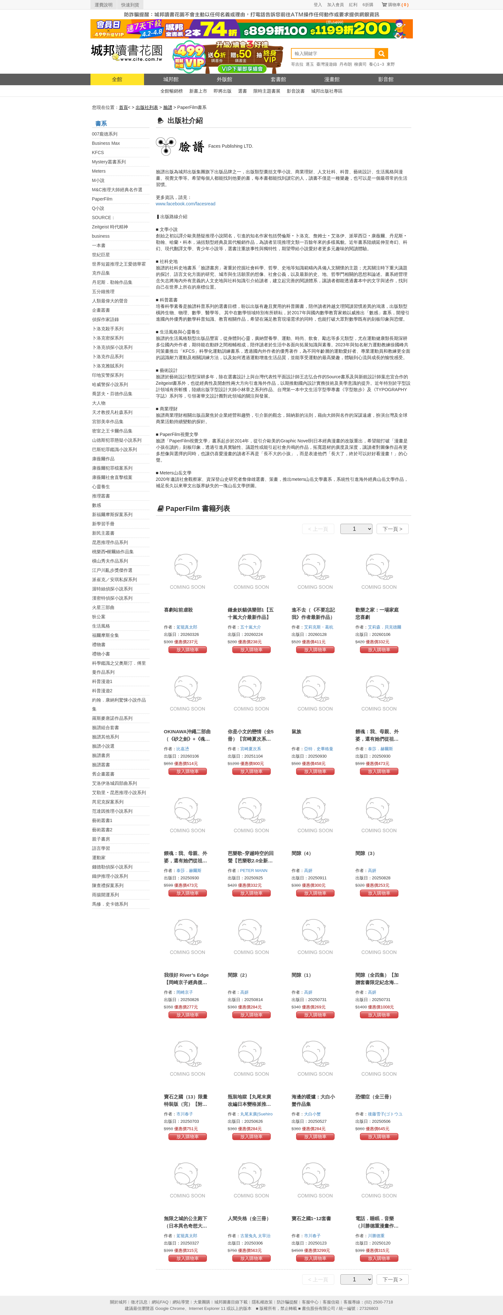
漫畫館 (332, 79)
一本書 (99, 245)
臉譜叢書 (101, 764)
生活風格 (101, 626)
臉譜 (167, 107)
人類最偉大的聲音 (110, 300)
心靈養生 (101, 486)
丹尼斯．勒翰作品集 (112, 282)
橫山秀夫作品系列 (110, 560)
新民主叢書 (103, 533)
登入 (318, 4)
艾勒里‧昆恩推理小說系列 (119, 792)
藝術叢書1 (102, 820)
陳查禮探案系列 (108, 885)
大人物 (99, 403)
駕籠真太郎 (187, 627)
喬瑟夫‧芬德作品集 (112, 393)
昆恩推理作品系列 (110, 542)
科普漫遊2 (102, 690)
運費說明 (104, 4)
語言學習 (101, 848)
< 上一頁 (318, 529)
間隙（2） (239, 975)
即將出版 (223, 91)
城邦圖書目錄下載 (231, 1302)
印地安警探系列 (108, 375)
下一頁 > (393, 529)
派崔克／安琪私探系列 (114, 579)
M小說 (98, 180)
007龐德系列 (104, 133)
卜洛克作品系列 (108, 356)
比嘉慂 (183, 748)
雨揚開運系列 (105, 894)
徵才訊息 (139, 1302)
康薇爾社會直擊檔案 (112, 477)
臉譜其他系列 (105, 736)
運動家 (99, 857)
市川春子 (185, 1114)
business (101, 236)
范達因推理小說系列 (112, 811)
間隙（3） (366, 853)
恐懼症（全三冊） (374, 1096)
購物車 (398, 4)
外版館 (224, 79)
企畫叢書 (101, 310)
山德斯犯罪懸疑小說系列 (116, 440)
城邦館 (171, 79)
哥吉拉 (297, 64)
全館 (117, 79)
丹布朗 (345, 64)
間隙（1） (302, 975)
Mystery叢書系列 (109, 161)
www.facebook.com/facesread (186, 203)
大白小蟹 (313, 1114)
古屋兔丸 (249, 1235)
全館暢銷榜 (171, 91)
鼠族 (296, 731)
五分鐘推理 (103, 291)
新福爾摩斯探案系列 (112, 514)
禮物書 (99, 644)
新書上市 (198, 91)
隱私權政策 (262, 1302)
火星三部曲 (103, 607)
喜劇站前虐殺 (178, 609)
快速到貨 (130, 4)
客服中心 (310, 1302)
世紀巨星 (101, 254)
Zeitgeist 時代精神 (110, 226)
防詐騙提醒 (287, 1302)
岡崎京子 (185, 992)
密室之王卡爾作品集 (112, 430)
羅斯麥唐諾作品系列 (112, 718)
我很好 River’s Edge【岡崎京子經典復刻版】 (186, 982)
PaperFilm (102, 198)
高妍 (309, 870)
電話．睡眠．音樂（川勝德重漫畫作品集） (377, 1226)
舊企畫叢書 (103, 774)
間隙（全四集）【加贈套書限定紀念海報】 (377, 982)
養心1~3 (376, 64)
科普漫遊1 (102, 681)
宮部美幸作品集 (108, 421)
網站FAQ (160, 1302)
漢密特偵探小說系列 (112, 598)
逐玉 (310, 64)
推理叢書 (101, 495)
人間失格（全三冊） (249, 1218)
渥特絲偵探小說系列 (112, 588)
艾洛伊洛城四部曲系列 (114, 783)
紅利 (353, 4)
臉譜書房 (101, 755)
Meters (99, 171)
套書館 (278, 79)
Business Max (106, 143)
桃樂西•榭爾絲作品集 (113, 551)
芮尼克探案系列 (108, 801)
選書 (242, 91)
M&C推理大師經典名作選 (117, 189)
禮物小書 (101, 653)
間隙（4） (302, 853)
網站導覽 (181, 1302)
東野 (391, 64)
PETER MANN (254, 870)
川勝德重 (377, 1235)
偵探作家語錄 (105, 319)
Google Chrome (170, 1308)
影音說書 (296, 91)
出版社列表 (147, 107)
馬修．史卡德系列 (110, 904)
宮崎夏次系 (251, 748)
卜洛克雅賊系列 (108, 365)
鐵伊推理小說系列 (110, 876)
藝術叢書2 (102, 829)
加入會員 (335, 4)
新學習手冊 (103, 523)
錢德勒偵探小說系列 (112, 866)
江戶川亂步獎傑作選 (112, 570)
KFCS (98, 152)
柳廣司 (360, 64)
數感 (96, 505)
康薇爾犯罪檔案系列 (112, 468)
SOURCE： (104, 217)
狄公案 (99, 616)
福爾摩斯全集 (105, 635)
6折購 (367, 4)
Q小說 (98, 208)
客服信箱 (331, 1302)
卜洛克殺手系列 (108, 328)
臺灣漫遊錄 (326, 64)
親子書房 (101, 839)
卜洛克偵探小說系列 (112, 347)
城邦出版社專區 (327, 91)
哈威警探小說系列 (110, 384)
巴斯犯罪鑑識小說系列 (114, 449)
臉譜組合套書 (105, 727)
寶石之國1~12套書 (311, 1218)
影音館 (386, 79)
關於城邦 (118, 1302)
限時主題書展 (266, 91)
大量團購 (201, 1302)
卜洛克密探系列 (108, 338)
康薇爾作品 (103, 458)
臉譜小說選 (103, 746)
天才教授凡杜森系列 (112, 412)
